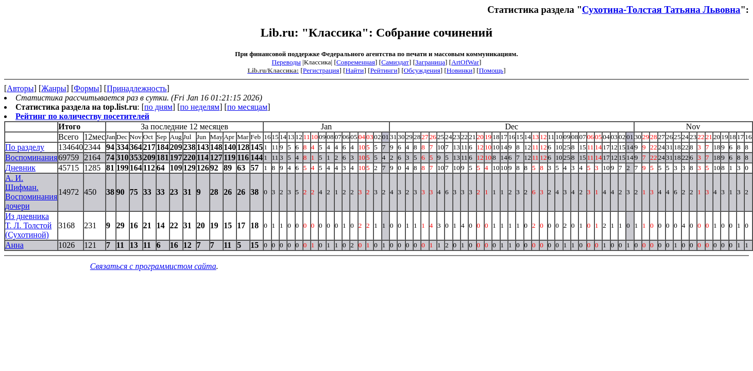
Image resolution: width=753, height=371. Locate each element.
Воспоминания (31, 157)
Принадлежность (136, 88)
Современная (355, 62)
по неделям (200, 107)
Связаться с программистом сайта (153, 266)
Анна (14, 245)
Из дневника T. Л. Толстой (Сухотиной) (28, 225)
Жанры (53, 88)
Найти (355, 70)
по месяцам (247, 107)
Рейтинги (384, 70)
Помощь (491, 70)
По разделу (24, 147)
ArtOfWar (465, 62)
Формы (86, 88)
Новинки (459, 70)
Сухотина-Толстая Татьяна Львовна (661, 9)
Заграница (430, 62)
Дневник (20, 167)
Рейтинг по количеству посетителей (82, 116)
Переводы (286, 62)
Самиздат (395, 62)
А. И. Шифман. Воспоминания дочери (31, 192)
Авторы (20, 88)
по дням (158, 107)
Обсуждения (422, 70)
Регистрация (321, 70)
